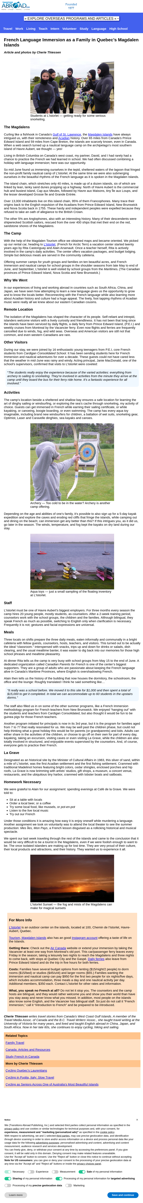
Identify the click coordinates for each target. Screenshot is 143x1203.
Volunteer (69, 28)
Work (19, 28)
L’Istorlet (49, 244)
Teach (43, 28)
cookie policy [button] (107, 1132)
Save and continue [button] (123, 1195)
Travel (7, 28)
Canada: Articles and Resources (28, 1049)
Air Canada (58, 948)
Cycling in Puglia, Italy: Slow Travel (30, 1077)
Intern (55, 28)
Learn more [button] (16, 1195)
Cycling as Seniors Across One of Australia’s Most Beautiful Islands (52, 1084)
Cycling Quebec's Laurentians (26, 1070)
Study (84, 28)
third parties (63, 1135)
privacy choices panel (89, 1163)
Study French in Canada (22, 1056)
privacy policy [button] (12, 1128)
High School (118, 28)
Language (98, 28)
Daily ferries (96, 959)
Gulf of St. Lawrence (67, 134)
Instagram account (84, 938)
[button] (137, 1119)
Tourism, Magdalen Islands (27, 938)
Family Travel (15, 1042)
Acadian (64, 138)
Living (30, 28)
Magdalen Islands (100, 134)
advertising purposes (47, 1142)
